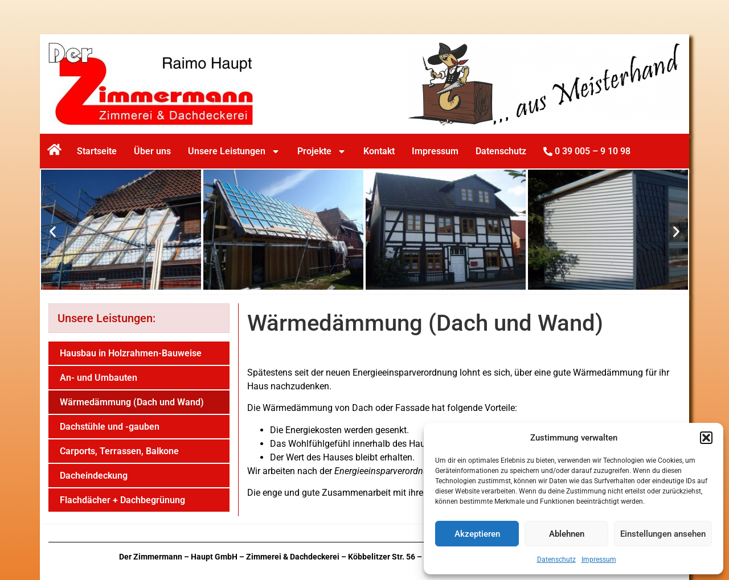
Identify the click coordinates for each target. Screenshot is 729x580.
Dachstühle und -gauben (109, 426)
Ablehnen (566, 534)
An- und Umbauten (98, 377)
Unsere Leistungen (234, 151)
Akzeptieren (477, 534)
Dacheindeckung (94, 475)
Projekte (321, 151)
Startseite (97, 151)
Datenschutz (556, 559)
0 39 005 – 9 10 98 (586, 151)
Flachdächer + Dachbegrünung (122, 500)
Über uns (152, 151)
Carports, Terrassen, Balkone (119, 451)
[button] (706, 437)
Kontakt (379, 151)
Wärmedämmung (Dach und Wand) (132, 402)
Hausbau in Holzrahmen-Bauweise (131, 353)
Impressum (598, 559)
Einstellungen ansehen (663, 534)
